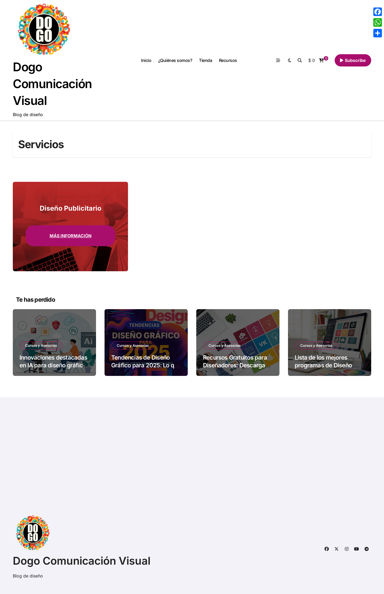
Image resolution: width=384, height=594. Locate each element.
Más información (70, 235)
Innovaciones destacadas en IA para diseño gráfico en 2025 (53, 365)
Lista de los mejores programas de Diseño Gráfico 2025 (323, 365)
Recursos (228, 60)
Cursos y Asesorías (41, 345)
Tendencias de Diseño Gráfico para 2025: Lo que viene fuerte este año (146, 365)
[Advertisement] (174, 458)
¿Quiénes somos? (175, 60)
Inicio (146, 60)
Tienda (205, 60)
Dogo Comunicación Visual (52, 84)
